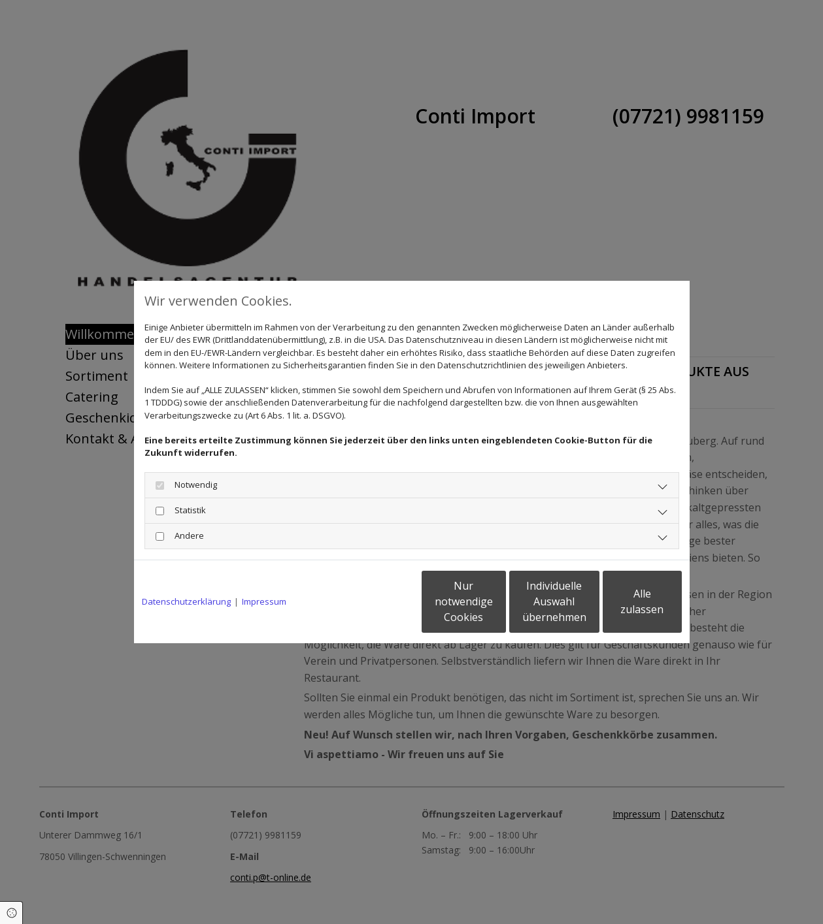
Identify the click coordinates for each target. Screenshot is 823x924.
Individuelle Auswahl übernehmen (497, 601)
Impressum (264, 601)
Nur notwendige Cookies (373, 601)
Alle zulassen (621, 601)
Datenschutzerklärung (186, 601)
